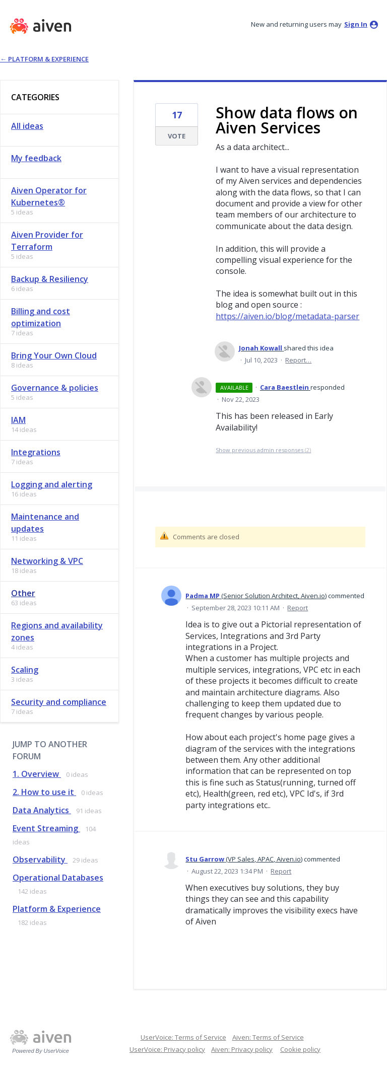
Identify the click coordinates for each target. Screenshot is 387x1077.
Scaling (24, 669)
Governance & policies (54, 387)
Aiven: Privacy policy (242, 1049)
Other (23, 593)
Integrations (35, 452)
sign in (355, 24)
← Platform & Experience (44, 58)
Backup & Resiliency (49, 278)
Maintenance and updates (45, 522)
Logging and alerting (51, 484)
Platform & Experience (57, 908)
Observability (40, 859)
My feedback (36, 158)
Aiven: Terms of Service (268, 1037)
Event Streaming (46, 828)
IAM (18, 419)
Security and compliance (58, 701)
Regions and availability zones (57, 631)
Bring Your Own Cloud (54, 355)
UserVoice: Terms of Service (183, 1037)
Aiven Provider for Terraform (47, 240)
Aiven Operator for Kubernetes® (49, 196)
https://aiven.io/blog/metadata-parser (287, 316)
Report (297, 607)
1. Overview (37, 773)
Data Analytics (42, 810)
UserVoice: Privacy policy (167, 1049)
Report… (298, 360)
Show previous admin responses (263, 450)
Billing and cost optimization (40, 317)
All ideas (27, 125)
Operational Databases (58, 877)
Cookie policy (300, 1049)
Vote (176, 135)
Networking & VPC (47, 560)
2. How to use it (44, 792)
